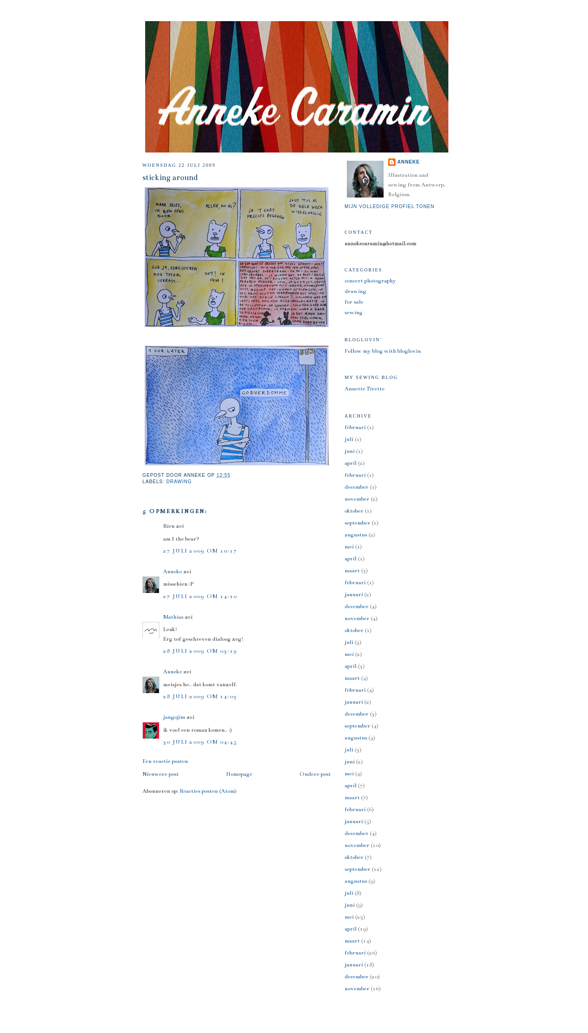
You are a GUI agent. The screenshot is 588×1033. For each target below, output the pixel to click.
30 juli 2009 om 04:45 (200, 742)
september (357, 522)
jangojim (174, 717)
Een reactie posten (165, 761)
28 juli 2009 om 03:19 (200, 651)
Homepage (239, 774)
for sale (354, 302)
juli (349, 439)
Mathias (173, 617)
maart (352, 570)
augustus (356, 534)
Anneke (172, 571)
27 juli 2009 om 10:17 (200, 551)
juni (350, 451)
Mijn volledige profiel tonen (390, 206)
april (350, 463)
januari (354, 594)
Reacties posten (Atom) (208, 791)
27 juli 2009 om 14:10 (200, 596)
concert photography (370, 280)
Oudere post (315, 774)
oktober (354, 511)
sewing (353, 312)
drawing (179, 481)
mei (349, 546)
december (356, 487)
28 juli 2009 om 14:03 (200, 696)
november (357, 499)
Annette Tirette (364, 388)
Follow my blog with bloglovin (383, 351)
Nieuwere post (160, 774)
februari (355, 427)
